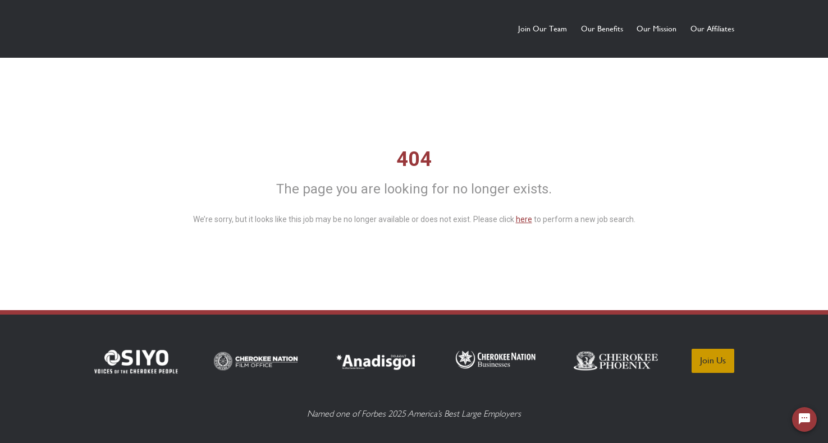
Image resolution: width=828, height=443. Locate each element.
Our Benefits (562, 28)
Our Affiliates (712, 28)
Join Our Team (483, 28)
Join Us (713, 360)
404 (414, 159)
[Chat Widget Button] (804, 419)
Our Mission (637, 28)
